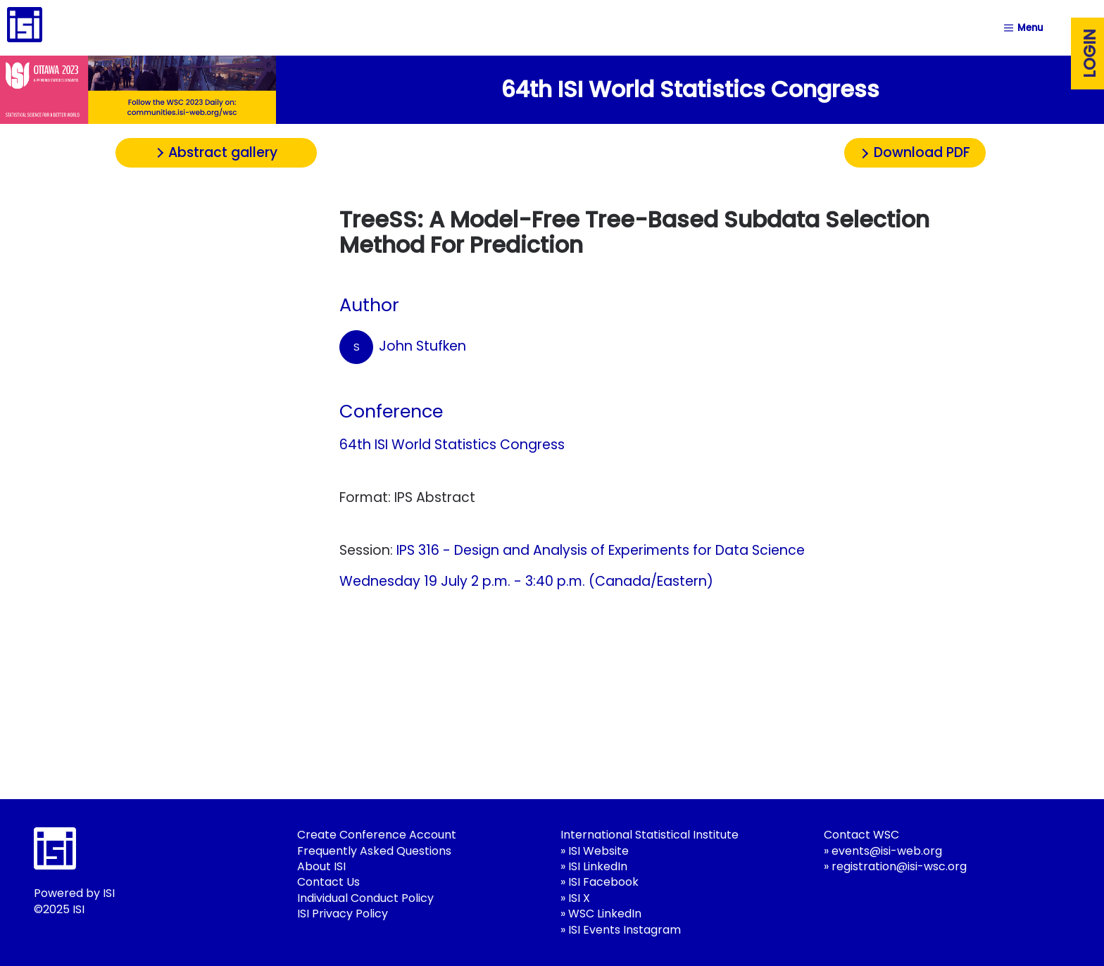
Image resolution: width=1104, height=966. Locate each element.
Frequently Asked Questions (374, 851)
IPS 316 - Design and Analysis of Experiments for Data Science (600, 550)
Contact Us (328, 882)
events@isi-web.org (887, 851)
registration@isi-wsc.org (899, 866)
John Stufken (402, 347)
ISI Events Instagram (624, 930)
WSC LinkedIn (604, 913)
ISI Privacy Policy (342, 913)
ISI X (579, 898)
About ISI (321, 866)
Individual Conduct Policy (365, 898)
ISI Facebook (603, 882)
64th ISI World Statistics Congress (452, 444)
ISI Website (598, 851)
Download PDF (922, 152)
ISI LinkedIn (597, 866)
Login (1090, 53)
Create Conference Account (376, 835)
